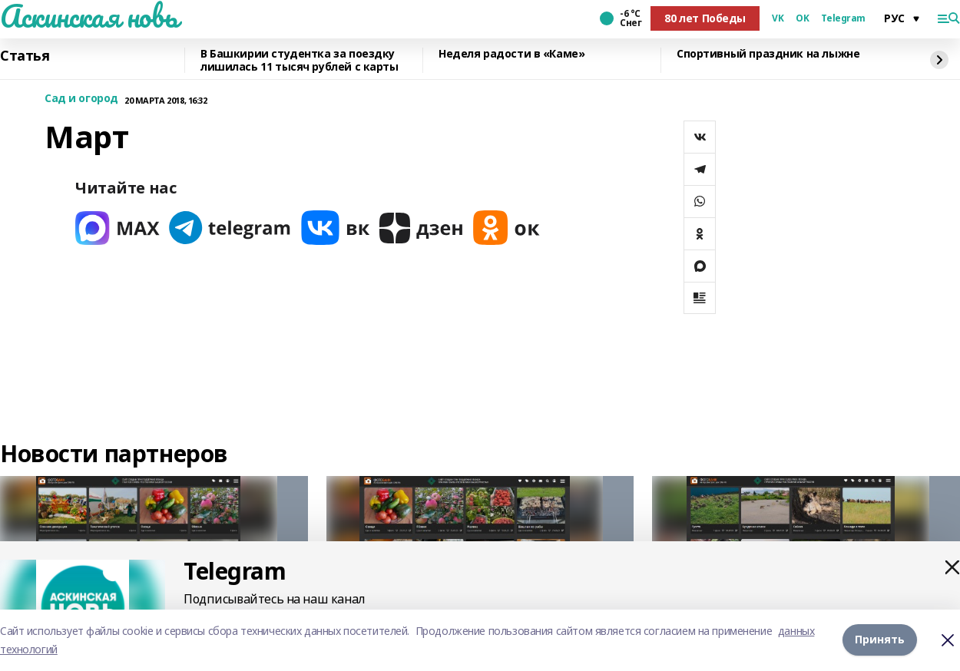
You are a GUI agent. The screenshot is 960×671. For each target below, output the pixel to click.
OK (802, 18)
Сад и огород (81, 98)
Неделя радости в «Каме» (511, 54)
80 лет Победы (705, 18)
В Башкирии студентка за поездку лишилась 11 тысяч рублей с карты (299, 60)
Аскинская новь (88, 16)
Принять (880, 640)
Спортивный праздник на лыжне (768, 54)
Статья (24, 56)
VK (777, 18)
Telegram (843, 18)
